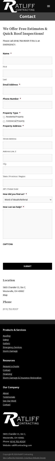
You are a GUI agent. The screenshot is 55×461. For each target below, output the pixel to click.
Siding (6, 339)
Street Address (9, 139)
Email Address (11, 84)
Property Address (13, 126)
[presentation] (25, 252)
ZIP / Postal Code (10, 189)
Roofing (6, 335)
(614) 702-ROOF (21, 40)
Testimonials (9, 397)
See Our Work (9, 400)
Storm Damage (10, 351)
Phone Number (12, 99)
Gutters (6, 343)
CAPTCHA (8, 244)
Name (7, 53)
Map (5, 295)
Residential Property (14, 117)
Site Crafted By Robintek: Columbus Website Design (24, 458)
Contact (6, 370)
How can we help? (13, 207)
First (5, 67)
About (6, 393)
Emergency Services (12, 347)
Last (5, 79)
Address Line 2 (9, 151)
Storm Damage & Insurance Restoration (22, 377)
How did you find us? (15, 194)
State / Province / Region (14, 176)
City (4, 164)
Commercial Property (15, 121)
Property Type (11, 113)
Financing (7, 374)
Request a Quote (11, 366)
